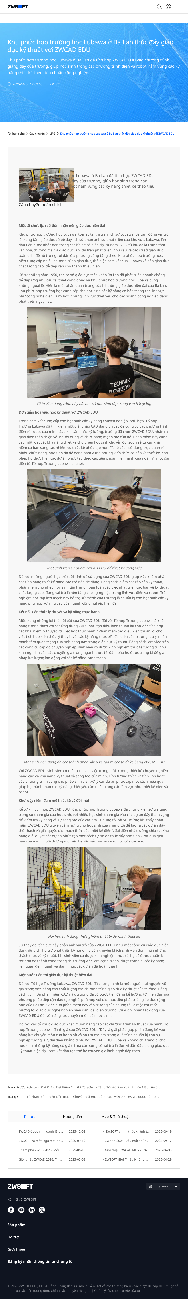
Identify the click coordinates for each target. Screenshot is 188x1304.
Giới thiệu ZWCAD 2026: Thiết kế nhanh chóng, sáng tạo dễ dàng (39, 1164)
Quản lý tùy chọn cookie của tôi (117, 1295)
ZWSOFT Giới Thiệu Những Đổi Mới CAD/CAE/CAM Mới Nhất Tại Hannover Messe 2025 (126, 1164)
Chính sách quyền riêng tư (71, 1295)
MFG (59, 133)
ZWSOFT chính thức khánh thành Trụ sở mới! (126, 1136)
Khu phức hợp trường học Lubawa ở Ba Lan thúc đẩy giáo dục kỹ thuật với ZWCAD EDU (72, 138)
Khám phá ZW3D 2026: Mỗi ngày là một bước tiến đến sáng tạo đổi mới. (39, 1155)
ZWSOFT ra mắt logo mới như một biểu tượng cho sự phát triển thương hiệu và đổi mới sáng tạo (39, 1145)
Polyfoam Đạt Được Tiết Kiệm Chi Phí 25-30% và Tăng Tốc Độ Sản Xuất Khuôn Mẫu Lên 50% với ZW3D (102, 1092)
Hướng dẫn (72, 1121)
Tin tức (29, 1121)
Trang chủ (17, 133)
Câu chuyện (41, 133)
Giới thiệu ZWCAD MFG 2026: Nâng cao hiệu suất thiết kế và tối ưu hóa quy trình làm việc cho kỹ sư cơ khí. (126, 1155)
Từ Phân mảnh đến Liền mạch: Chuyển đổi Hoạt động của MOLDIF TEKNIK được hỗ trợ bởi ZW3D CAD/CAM (103, 1101)
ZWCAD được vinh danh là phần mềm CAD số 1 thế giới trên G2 (39, 1136)
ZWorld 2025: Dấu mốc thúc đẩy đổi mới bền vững (126, 1145)
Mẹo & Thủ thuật (115, 1121)
